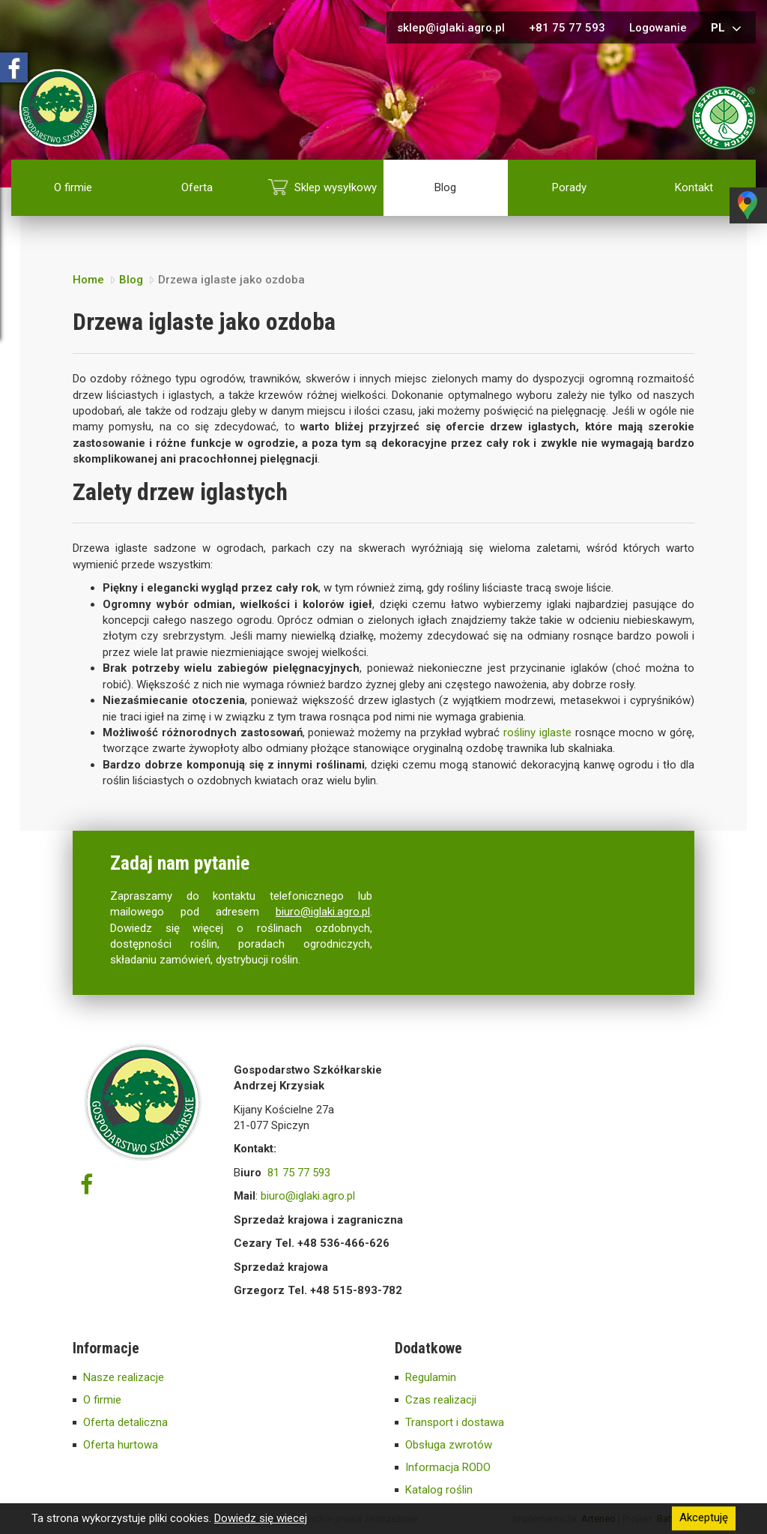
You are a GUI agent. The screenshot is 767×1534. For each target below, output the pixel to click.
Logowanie (658, 27)
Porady (569, 187)
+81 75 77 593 (567, 27)
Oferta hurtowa (120, 1445)
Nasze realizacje (123, 1377)
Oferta (197, 187)
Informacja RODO (448, 1467)
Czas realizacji (440, 1400)
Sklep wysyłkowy (335, 187)
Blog (445, 187)
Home (88, 279)
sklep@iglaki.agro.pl (451, 27)
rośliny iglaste (537, 732)
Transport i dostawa (454, 1422)
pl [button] (728, 28)
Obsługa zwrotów (448, 1445)
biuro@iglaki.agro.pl (323, 911)
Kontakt (694, 187)
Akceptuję (703, 1518)
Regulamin (430, 1377)
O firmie (73, 187)
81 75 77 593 (298, 1172)
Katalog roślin (439, 1490)
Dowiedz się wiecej (260, 1518)
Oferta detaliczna (125, 1422)
